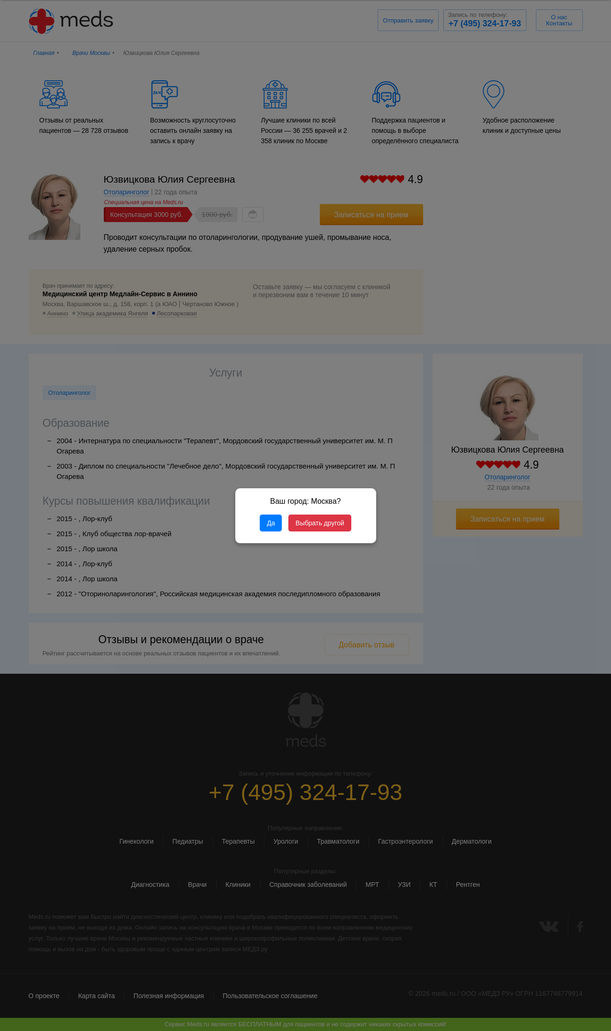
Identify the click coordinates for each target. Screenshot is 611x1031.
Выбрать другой (319, 523)
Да (271, 523)
